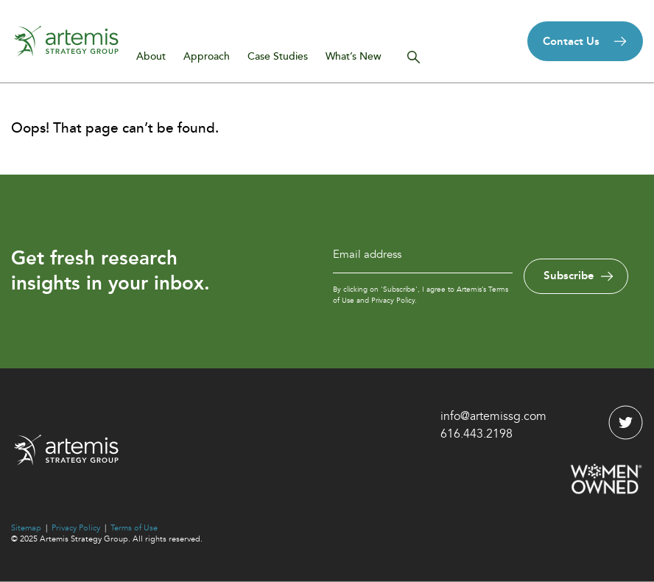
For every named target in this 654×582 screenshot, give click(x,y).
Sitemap (26, 528)
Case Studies (277, 56)
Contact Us (571, 41)
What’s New (354, 56)
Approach (206, 56)
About (151, 56)
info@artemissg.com (493, 416)
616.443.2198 (476, 434)
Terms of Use (134, 528)
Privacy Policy (76, 528)
